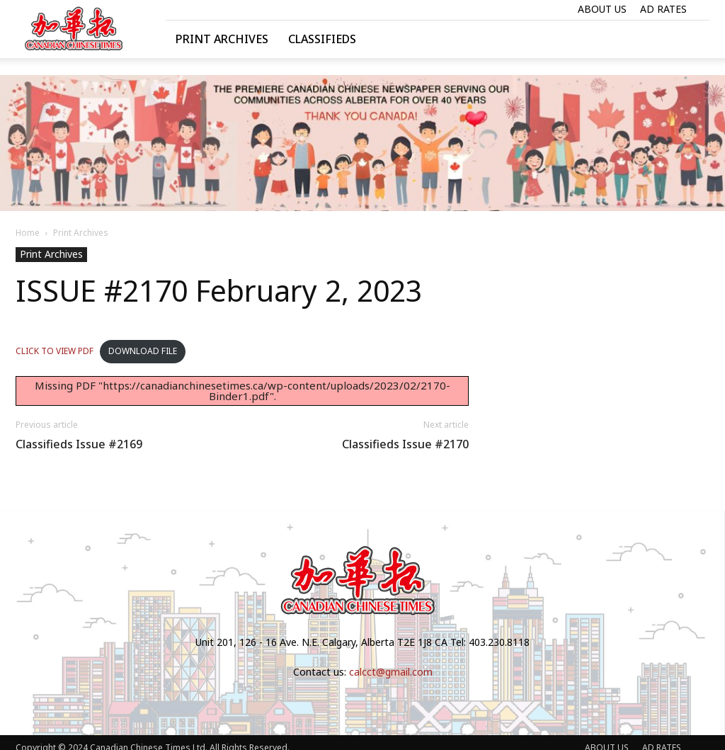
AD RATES (663, 9)
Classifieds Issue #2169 (79, 444)
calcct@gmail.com (391, 671)
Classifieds (322, 39)
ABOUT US (602, 9)
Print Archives (222, 39)
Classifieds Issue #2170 (405, 444)
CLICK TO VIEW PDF (54, 351)
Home (28, 233)
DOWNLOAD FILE (142, 351)
